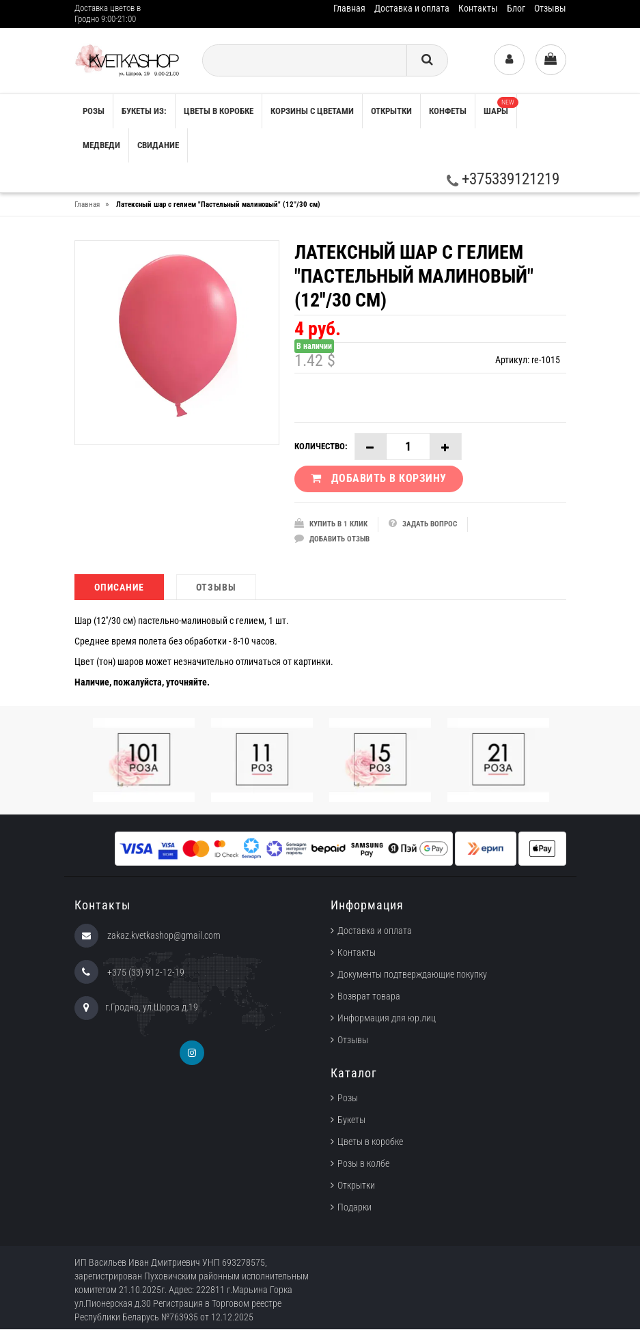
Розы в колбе (363, 1166)
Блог (516, 8)
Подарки (354, 1209)
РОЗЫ (94, 111)
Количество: (321, 446)
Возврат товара (368, 998)
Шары (500, 106)
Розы (347, 1100)
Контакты (478, 8)
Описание (119, 589)
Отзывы (550, 8)
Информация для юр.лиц (386, 1020)
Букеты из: (144, 111)
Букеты (351, 1122)
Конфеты (448, 111)
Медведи (101, 145)
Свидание (158, 145)
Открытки (391, 111)
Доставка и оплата (411, 8)
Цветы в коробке (218, 111)
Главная (349, 8)
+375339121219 (503, 179)
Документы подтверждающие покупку (412, 977)
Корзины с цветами (312, 111)
